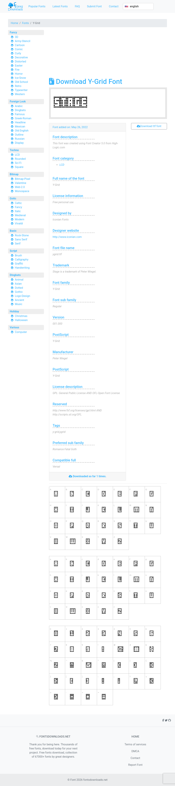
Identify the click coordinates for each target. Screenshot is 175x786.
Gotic (13, 198)
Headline (20, 122)
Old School (21, 82)
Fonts (25, 23)
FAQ (77, 6)
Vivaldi (19, 223)
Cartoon (20, 45)
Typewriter (21, 90)
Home (14, 23)
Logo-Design (22, 296)
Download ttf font (149, 126)
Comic (19, 49)
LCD (17, 154)
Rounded (20, 158)
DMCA (135, 751)
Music (18, 304)
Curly (18, 53)
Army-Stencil (22, 41)
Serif (18, 243)
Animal (19, 279)
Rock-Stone (22, 235)
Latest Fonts (60, 6)
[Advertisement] (108, 54)
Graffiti (19, 263)
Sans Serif (21, 239)
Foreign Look (18, 101)
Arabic (19, 106)
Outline (19, 134)
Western (20, 94)
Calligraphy (21, 259)
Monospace (22, 191)
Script (13, 250)
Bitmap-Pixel (22, 179)
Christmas (21, 316)
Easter (19, 65)
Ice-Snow (20, 77)
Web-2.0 (20, 187)
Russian (20, 138)
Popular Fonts (36, 6)
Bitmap (14, 174)
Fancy (13, 32)
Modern (19, 219)
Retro (18, 86)
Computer (21, 332)
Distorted (20, 61)
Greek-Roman (23, 118)
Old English (22, 130)
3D (16, 37)
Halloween (21, 320)
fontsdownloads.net (95, 779)
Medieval (20, 215)
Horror (19, 73)
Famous (20, 114)
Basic (13, 230)
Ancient (19, 300)
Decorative (21, 57)
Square (19, 167)
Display (19, 142)
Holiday (14, 311)
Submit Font (94, 6)
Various (14, 327)
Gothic (19, 291)
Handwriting (22, 267)
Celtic (18, 203)
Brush (18, 255)
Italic (18, 211)
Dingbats (20, 110)
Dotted (19, 287)
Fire (17, 69)
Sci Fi (18, 163)
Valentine (20, 183)
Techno (14, 150)
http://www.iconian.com (67, 237)
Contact (113, 6)
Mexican (20, 126)
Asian (18, 283)
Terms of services (135, 744)
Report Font (135, 764)
